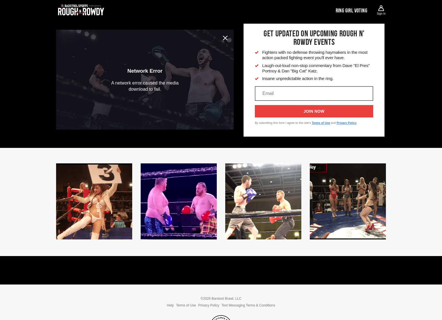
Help (170, 305)
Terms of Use (321, 123)
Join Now (314, 111)
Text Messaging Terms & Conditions (248, 305)
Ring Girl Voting (351, 10)
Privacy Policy (347, 123)
